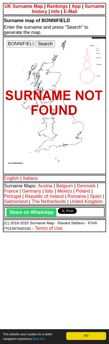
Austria (45, 185)
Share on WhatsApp (31, 212)
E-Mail (70, 11)
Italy (49, 191)
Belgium (64, 185)
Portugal (12, 196)
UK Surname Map (23, 6)
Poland (83, 191)
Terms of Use (48, 228)
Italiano (30, 178)
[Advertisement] (54, 287)
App (76, 6)
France (11, 191)
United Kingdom (86, 201)
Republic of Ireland (44, 196)
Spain (96, 196)
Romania (76, 196)
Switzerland (16, 201)
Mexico (64, 191)
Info (55, 11)
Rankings (57, 6)
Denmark (86, 185)
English (11, 178)
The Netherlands (49, 201)
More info (39, 339)
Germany (31, 191)
